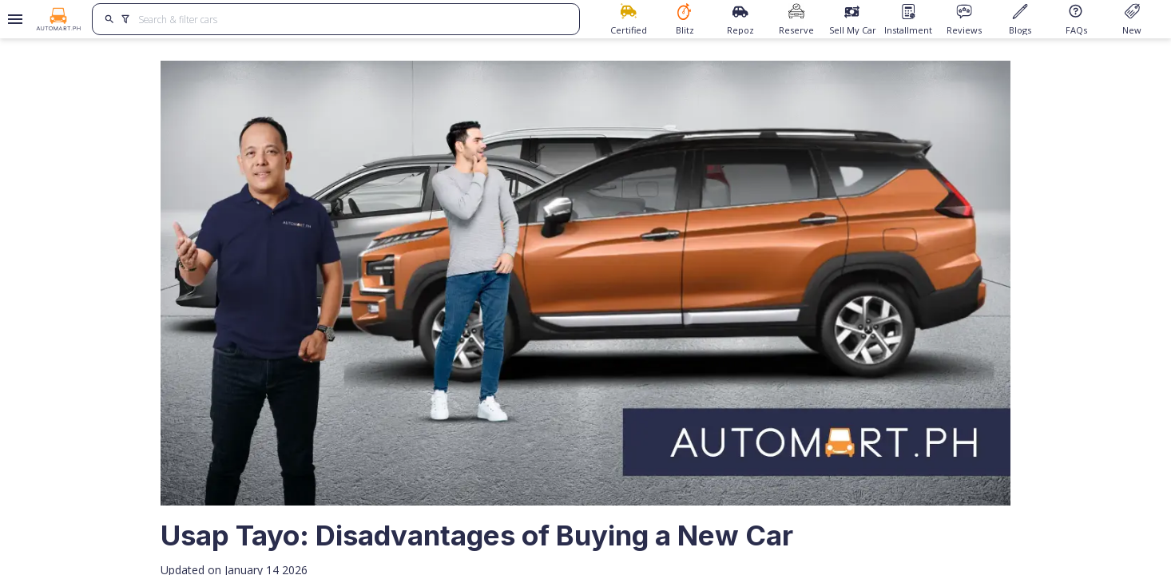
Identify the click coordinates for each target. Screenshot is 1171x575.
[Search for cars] (352, 19)
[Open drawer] (12, 19)
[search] (109, 19)
